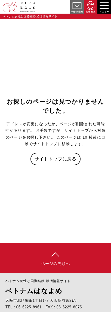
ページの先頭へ (55, 263)
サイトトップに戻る (55, 159)
